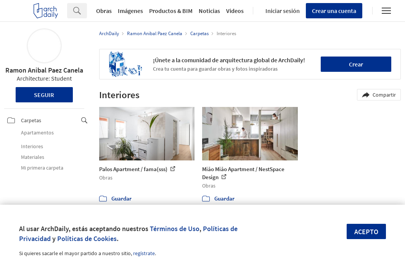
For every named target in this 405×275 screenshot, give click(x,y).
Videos (235, 11)
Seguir (44, 95)
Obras (104, 11)
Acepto (366, 231)
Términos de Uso (174, 228)
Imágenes (130, 11)
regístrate (144, 253)
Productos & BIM (171, 11)
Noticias (209, 11)
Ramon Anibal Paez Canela (44, 70)
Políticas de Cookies (87, 238)
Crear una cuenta (334, 11)
